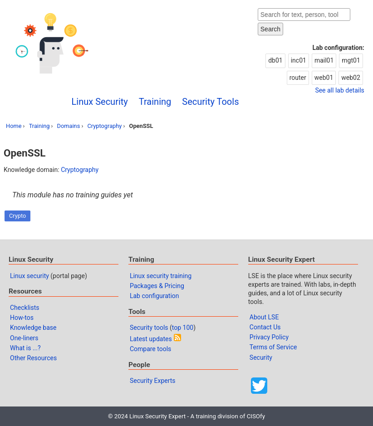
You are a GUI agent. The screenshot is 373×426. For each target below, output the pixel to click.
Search (270, 29)
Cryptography (104, 125)
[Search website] (304, 14)
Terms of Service (273, 347)
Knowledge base (33, 327)
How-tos (22, 317)
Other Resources (33, 358)
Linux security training (160, 275)
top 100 (182, 327)
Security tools (149, 327)
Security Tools (210, 101)
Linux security (29, 275)
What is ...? (25, 348)
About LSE (264, 317)
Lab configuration (154, 295)
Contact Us (265, 327)
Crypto (17, 215)
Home (13, 125)
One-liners (24, 338)
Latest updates (151, 339)
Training (155, 101)
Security (261, 357)
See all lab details (339, 90)
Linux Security (100, 101)
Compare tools (150, 349)
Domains (68, 125)
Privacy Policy (269, 337)
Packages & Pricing (157, 285)
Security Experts (153, 380)
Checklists (24, 307)
